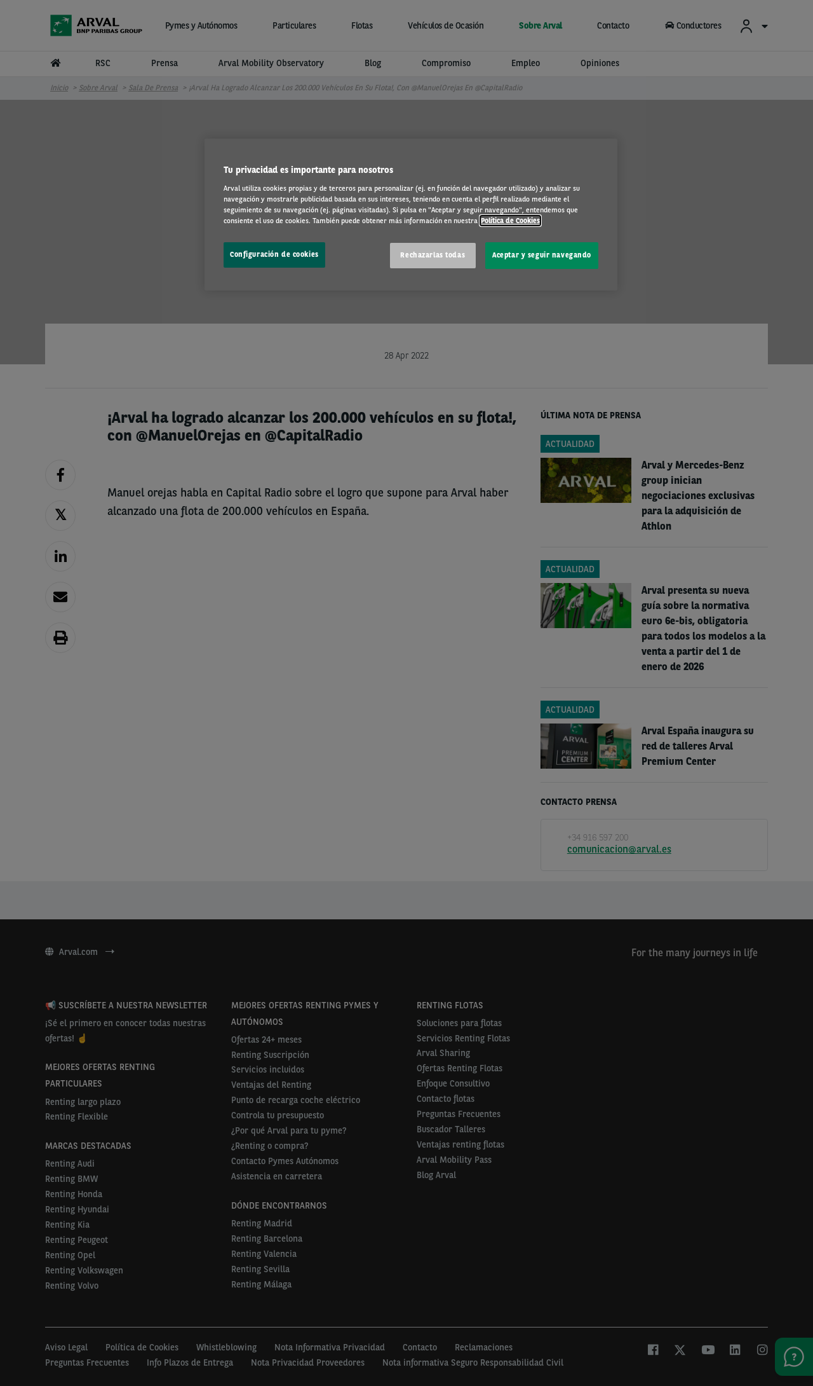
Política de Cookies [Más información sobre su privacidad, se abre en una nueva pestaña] (510, 220)
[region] (411, 215)
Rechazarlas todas (432, 254)
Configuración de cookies (274, 254)
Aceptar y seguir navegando (541, 254)
